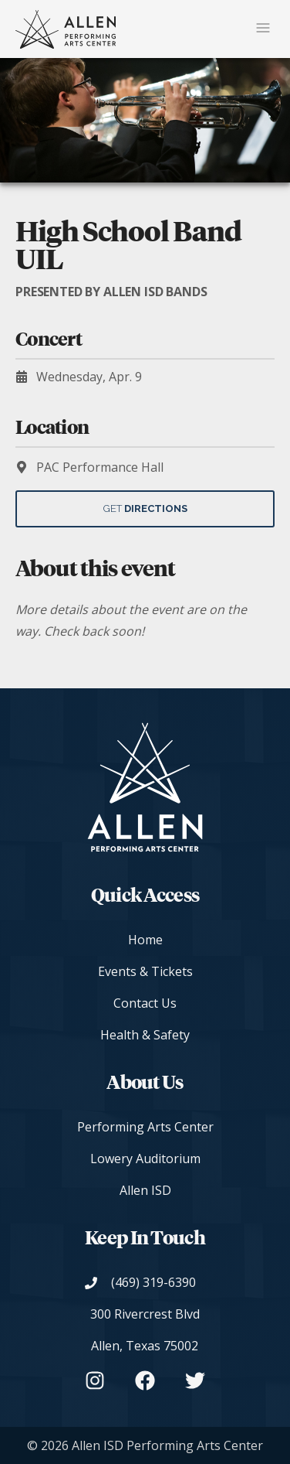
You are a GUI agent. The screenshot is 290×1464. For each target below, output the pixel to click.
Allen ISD (145, 1190)
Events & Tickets (145, 971)
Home (145, 939)
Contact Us (145, 1003)
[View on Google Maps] (145, 1330)
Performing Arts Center (145, 1126)
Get (145, 508)
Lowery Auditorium (145, 1158)
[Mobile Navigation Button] (263, 29)
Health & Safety (145, 1034)
